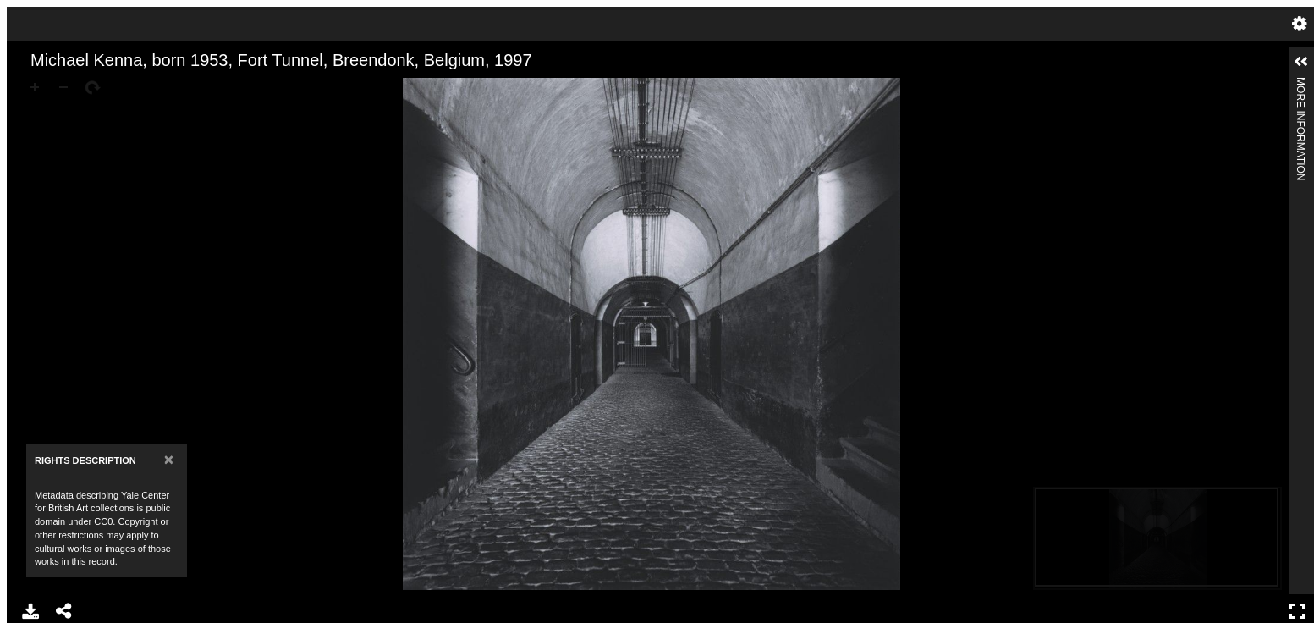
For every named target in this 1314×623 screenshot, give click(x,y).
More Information (1300, 84)
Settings (1299, 23)
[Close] (168, 459)
